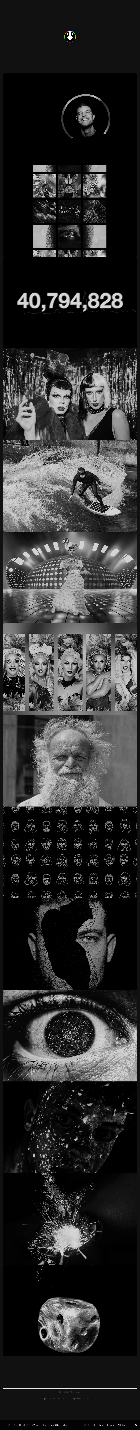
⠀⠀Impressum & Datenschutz (81, 1398)
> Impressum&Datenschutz (55, 1425)
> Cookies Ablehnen (117, 1425)
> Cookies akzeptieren (93, 1425)
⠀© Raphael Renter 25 (55, 1398)
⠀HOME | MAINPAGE (69, 1391)
